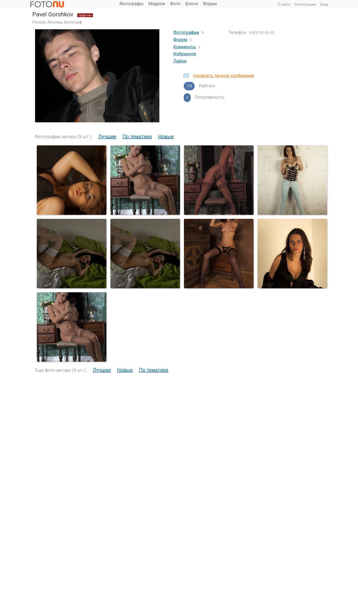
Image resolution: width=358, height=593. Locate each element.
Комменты (184, 46)
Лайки (179, 61)
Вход (324, 4)
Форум (210, 3)
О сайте (284, 4)
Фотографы (131, 3)
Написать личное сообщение (223, 75)
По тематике (137, 136)
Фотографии (186, 32)
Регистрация (305, 4)
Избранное (184, 53)
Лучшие (107, 136)
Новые (166, 136)
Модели (156, 3)
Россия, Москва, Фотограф (57, 22)
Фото (175, 3)
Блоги (191, 3)
